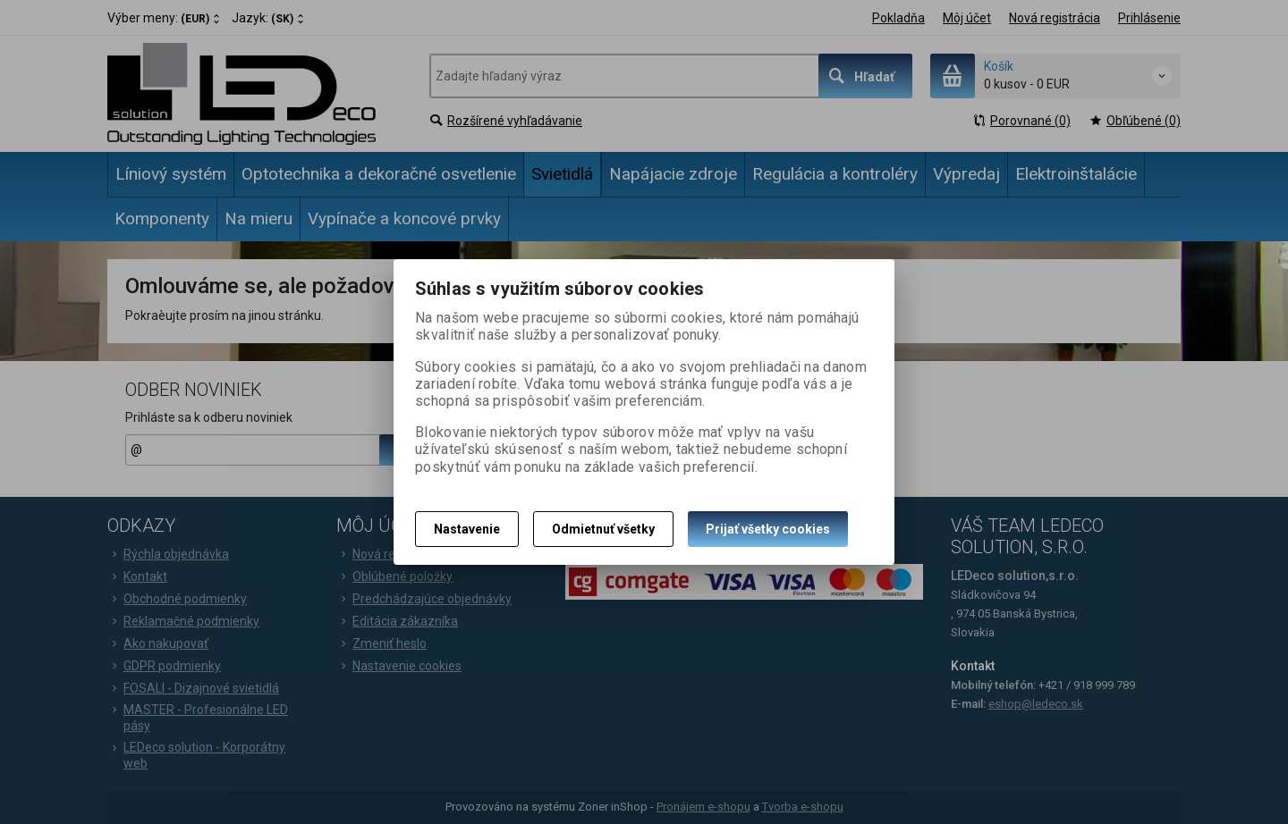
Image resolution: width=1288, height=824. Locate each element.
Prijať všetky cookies (768, 529)
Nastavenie (467, 529)
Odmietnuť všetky (603, 529)
